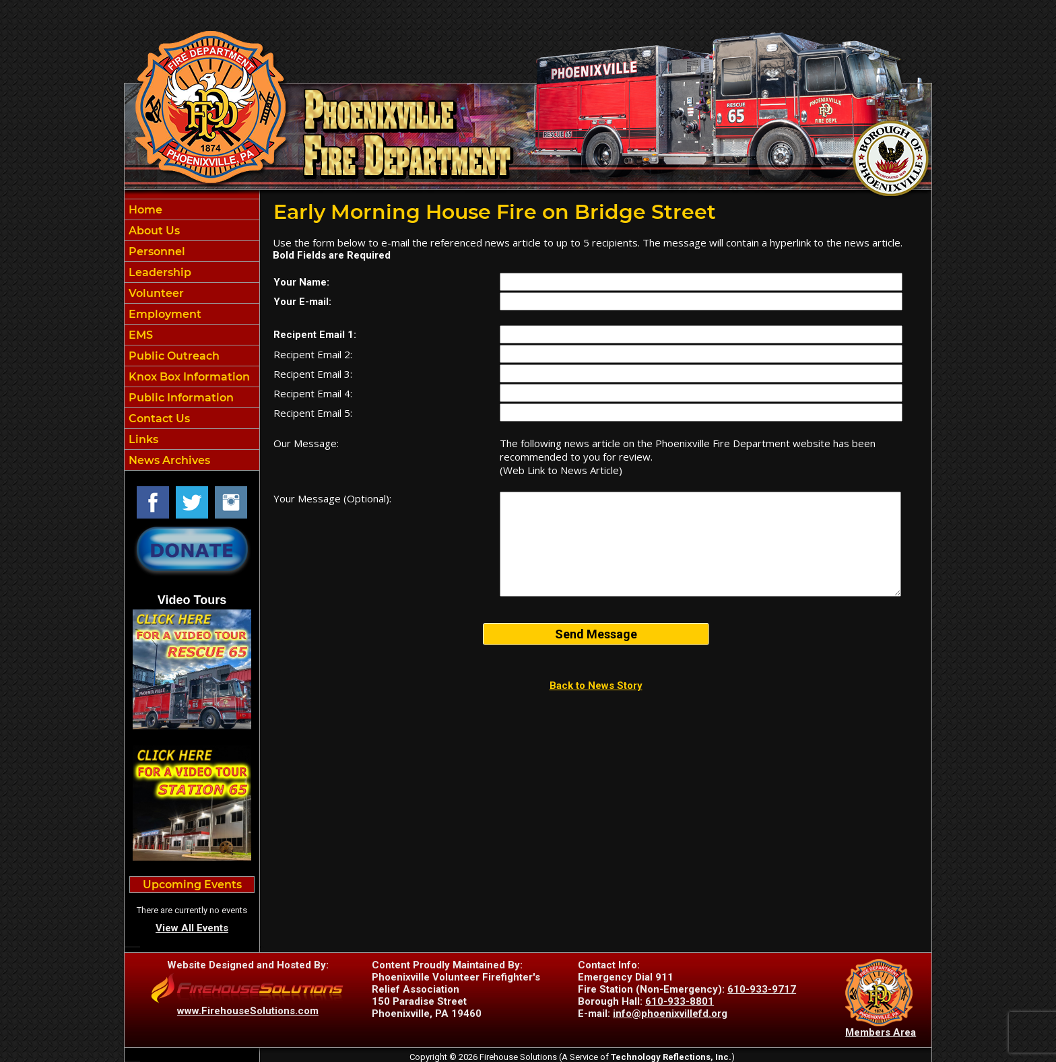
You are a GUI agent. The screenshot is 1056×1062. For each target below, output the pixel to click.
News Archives (168, 460)
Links (142, 439)
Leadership (158, 272)
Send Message (596, 634)
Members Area (880, 1032)
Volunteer (155, 293)
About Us (153, 230)
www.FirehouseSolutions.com (248, 1011)
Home (144, 209)
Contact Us (158, 418)
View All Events (192, 928)
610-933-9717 (761, 989)
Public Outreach (173, 356)
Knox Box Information (188, 376)
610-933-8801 (679, 1001)
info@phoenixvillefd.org (670, 1013)
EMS (139, 335)
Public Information (180, 397)
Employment (163, 314)
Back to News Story (596, 685)
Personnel (155, 251)
